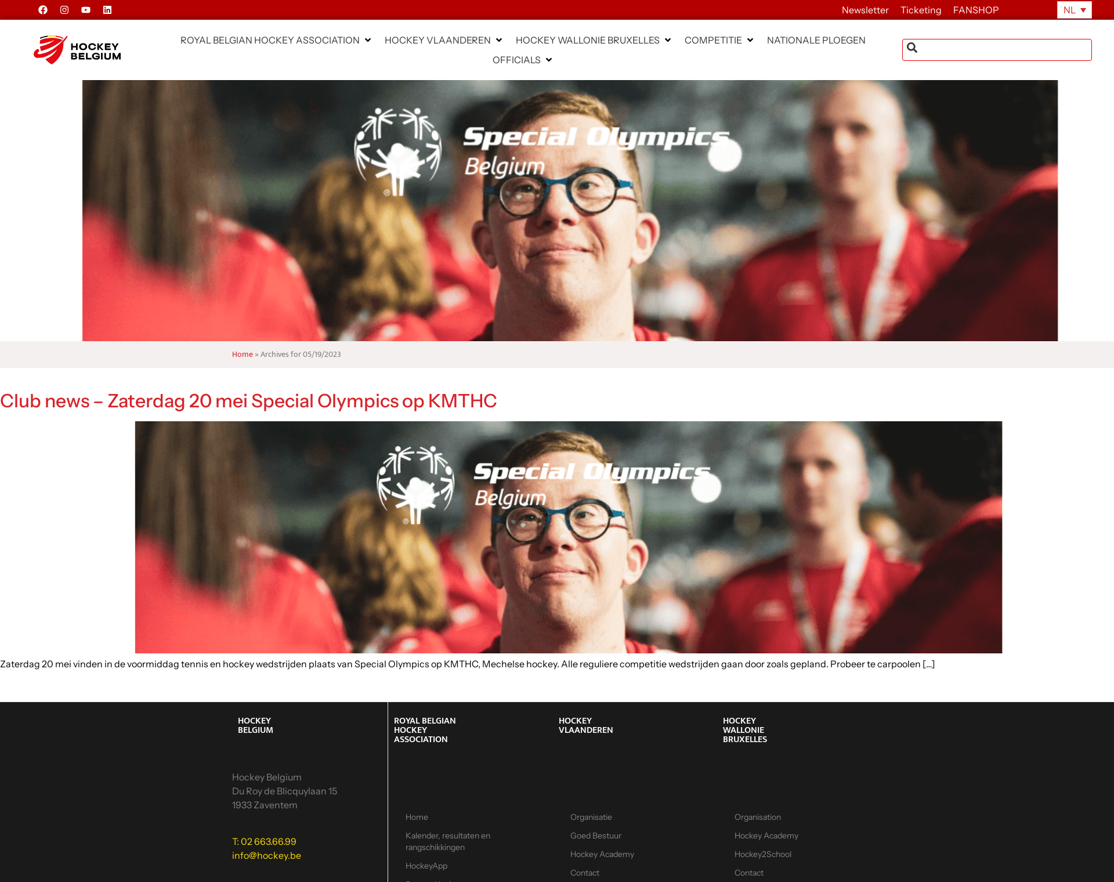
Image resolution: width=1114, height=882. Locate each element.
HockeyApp (426, 866)
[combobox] (997, 50)
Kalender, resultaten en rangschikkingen (448, 841)
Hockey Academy (602, 854)
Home (242, 354)
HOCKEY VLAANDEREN (586, 725)
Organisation (758, 817)
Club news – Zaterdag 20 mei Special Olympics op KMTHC (248, 400)
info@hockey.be (266, 855)
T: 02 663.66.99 (264, 841)
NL (1070, 10)
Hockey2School (763, 854)
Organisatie (591, 817)
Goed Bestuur (595, 835)
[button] (277, 40)
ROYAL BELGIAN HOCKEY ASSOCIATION (425, 730)
